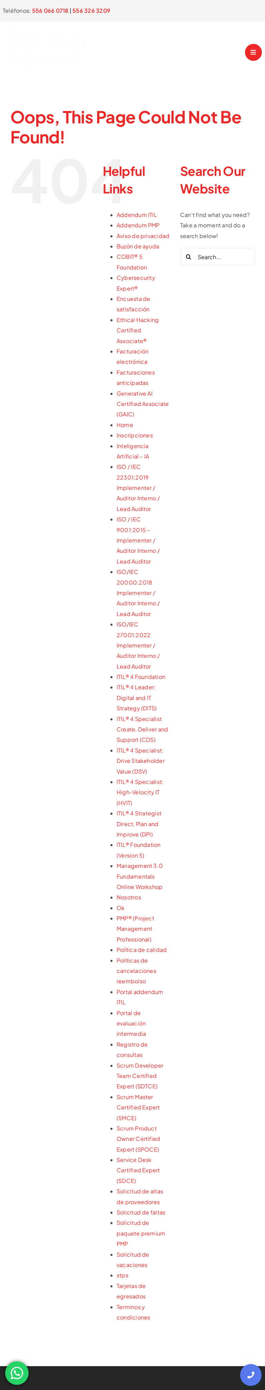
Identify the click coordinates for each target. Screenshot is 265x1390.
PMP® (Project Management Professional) (135, 929)
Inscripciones (135, 435)
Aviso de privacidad (143, 235)
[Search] (188, 256)
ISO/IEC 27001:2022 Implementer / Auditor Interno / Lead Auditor (138, 645)
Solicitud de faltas (141, 1212)
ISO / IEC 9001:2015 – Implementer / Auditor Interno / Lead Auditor (138, 540)
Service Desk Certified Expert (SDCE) (138, 1170)
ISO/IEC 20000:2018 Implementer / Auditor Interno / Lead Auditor (138, 592)
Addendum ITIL (137, 214)
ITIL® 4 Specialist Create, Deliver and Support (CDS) (142, 729)
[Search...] (217, 256)
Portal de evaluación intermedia (131, 1023)
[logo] (50, 25)
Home (125, 424)
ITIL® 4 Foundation (141, 676)
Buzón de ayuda (138, 246)
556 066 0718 (50, 10)
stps (122, 1275)
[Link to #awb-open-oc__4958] (253, 52)
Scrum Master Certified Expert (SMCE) (138, 1107)
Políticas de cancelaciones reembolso (136, 971)
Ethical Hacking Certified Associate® (138, 330)
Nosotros (129, 897)
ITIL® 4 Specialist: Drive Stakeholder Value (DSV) (141, 761)
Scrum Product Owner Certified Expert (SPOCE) (138, 1139)
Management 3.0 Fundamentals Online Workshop (140, 876)
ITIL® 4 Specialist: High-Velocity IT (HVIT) (140, 792)
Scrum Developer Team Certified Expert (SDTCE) (140, 1076)
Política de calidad (142, 949)
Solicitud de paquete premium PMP (141, 1233)
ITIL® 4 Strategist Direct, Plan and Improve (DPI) (139, 824)
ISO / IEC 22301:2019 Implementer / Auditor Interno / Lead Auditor (138, 487)
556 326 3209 (91, 10)
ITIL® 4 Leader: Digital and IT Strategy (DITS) (137, 697)
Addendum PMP (138, 225)
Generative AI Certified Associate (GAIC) (143, 404)
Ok (121, 907)
